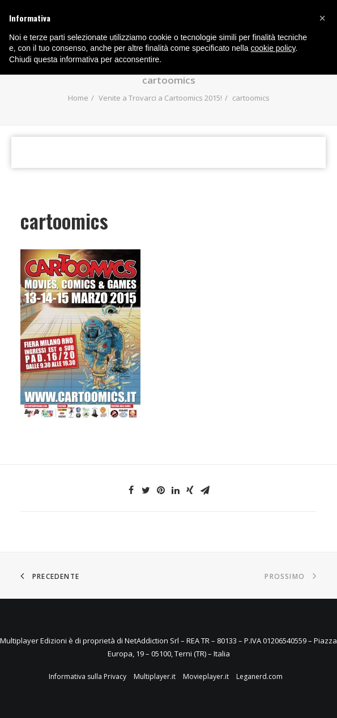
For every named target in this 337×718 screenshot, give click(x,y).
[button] (322, 18)
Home (78, 98)
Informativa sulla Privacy (87, 676)
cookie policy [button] (272, 48)
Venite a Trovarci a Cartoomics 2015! (160, 98)
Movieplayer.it (206, 676)
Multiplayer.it (155, 676)
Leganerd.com (259, 676)
